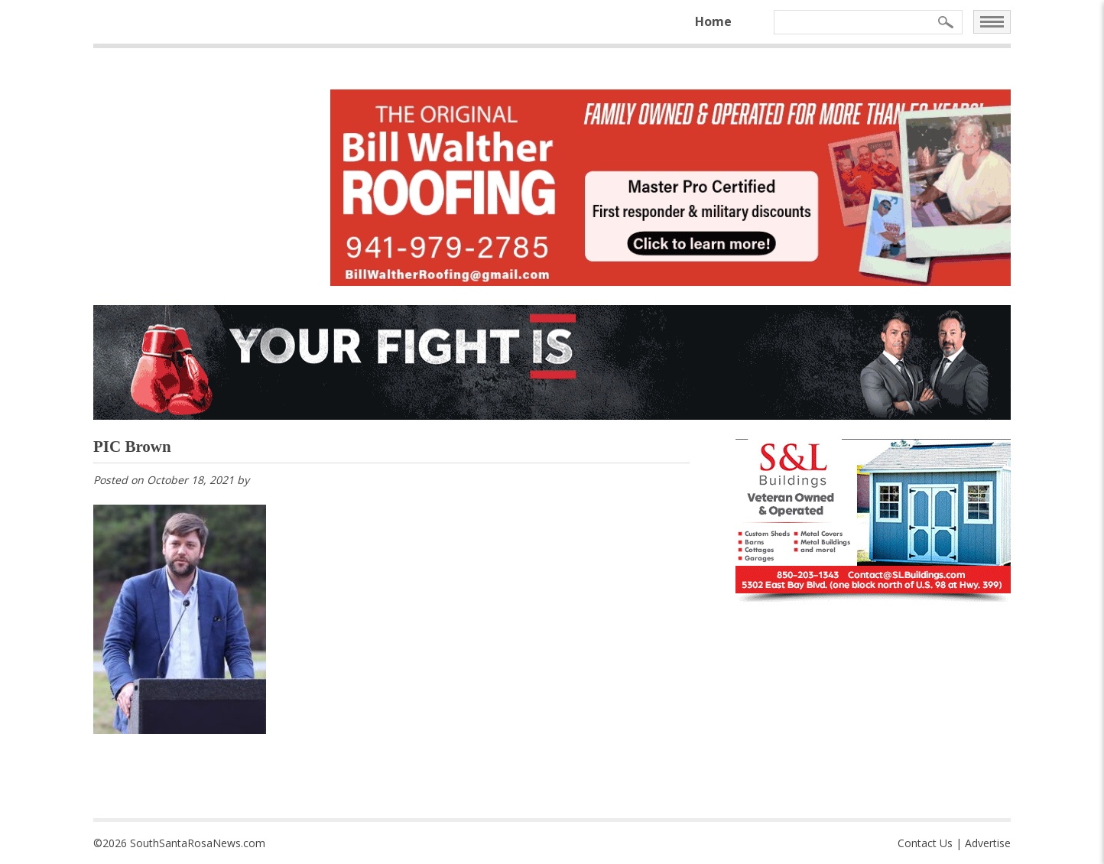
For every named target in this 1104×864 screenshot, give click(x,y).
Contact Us (925, 843)
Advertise (988, 843)
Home (713, 21)
